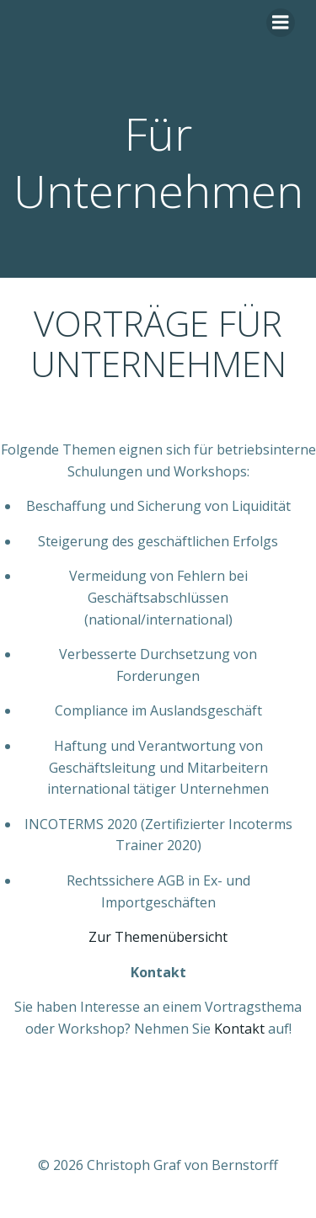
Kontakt (239, 1028)
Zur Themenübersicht (158, 937)
